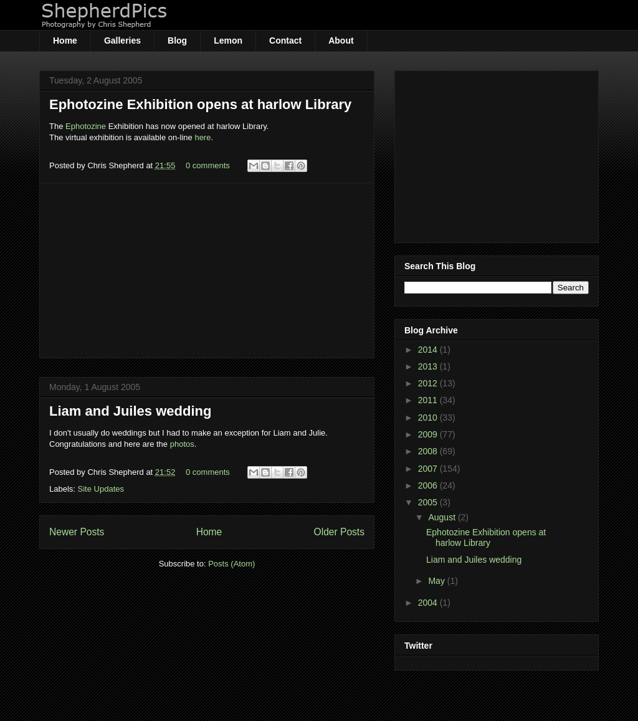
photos (182, 444)
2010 (429, 418)
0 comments (208, 165)
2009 (429, 434)
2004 (429, 603)
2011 (429, 400)
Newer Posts (76, 532)
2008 (429, 451)
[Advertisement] (206, 270)
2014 (429, 350)
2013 (429, 366)
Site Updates (101, 489)
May (437, 581)
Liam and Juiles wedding (130, 411)
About (340, 40)
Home (65, 40)
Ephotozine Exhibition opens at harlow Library (200, 104)
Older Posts (339, 532)
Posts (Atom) (231, 563)
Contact (285, 40)
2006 (429, 485)
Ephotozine (85, 126)
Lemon (228, 40)
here (202, 137)
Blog (177, 40)
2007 (429, 469)
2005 (429, 502)
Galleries (122, 40)
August (442, 517)
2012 (429, 383)
